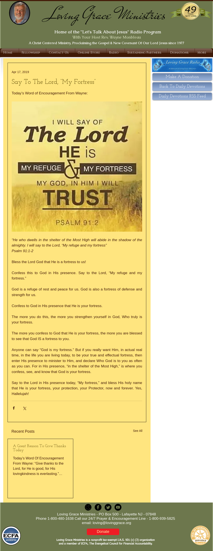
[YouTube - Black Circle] (117, 507)
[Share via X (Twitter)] (24, 408)
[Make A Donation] (182, 77)
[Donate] (103, 532)
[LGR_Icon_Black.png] (88, 507)
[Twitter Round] (108, 507)
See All (137, 430)
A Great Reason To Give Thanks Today (39, 448)
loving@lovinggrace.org (112, 523)
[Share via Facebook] (14, 408)
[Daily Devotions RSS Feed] (182, 96)
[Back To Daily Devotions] (182, 86)
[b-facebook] (98, 507)
